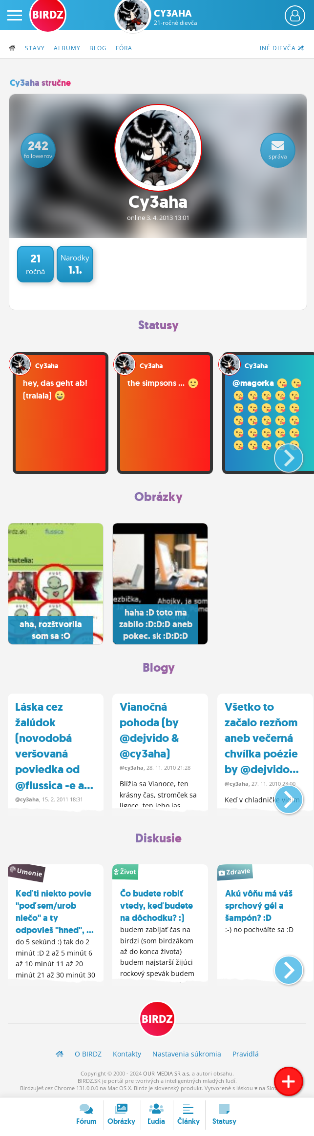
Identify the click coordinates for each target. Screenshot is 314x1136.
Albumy (67, 48)
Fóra (124, 48)
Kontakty (127, 1053)
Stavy (35, 48)
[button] (280, 454)
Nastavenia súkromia (186, 1053)
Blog (98, 48)
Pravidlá (245, 1053)
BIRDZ (157, 1019)
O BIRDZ (88, 1053)
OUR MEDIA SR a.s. (166, 1073)
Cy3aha (175, 17)
